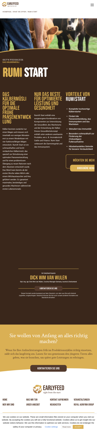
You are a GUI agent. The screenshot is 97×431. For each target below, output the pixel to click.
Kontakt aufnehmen (59, 399)
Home (5, 399)
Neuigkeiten (55, 404)
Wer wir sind (8, 404)
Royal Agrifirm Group (84, 404)
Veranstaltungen (82, 399)
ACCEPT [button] (78, 427)
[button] (92, 5)
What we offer (19, 12)
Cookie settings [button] (51, 427)
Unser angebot (33, 404)
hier (52, 295)
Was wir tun (31, 399)
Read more (67, 427)
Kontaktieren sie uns (48, 288)
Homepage (7, 12)
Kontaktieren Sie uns (48, 368)
